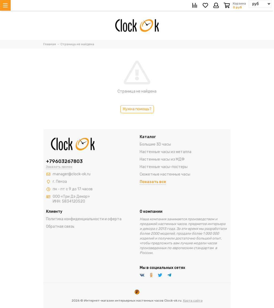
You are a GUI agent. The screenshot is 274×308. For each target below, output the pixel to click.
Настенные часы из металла (165, 152)
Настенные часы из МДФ (162, 159)
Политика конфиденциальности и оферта (83, 219)
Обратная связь (60, 226)
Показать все (153, 182)
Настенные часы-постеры (164, 167)
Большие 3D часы (155, 144)
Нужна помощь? (137, 109)
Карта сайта (193, 300)
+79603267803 (64, 161)
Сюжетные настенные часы (165, 174)
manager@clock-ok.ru (71, 174)
